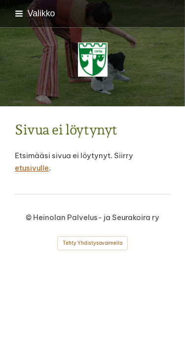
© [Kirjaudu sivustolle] (29, 217)
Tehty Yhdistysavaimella (92, 243)
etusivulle (32, 168)
